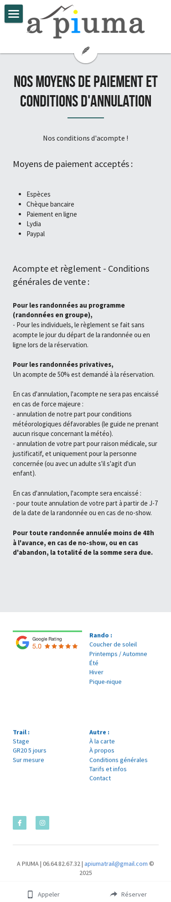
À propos (101, 753)
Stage (21, 744)
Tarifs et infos (108, 771)
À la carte (102, 744)
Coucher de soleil (113, 647)
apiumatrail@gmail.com (116, 866)
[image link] (85, 22)
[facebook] (19, 823)
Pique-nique (105, 684)
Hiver (96, 675)
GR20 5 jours (30, 753)
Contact (100, 781)
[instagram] (42, 823)
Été (93, 665)
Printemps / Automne (118, 656)
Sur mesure (28, 762)
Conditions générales (118, 762)
